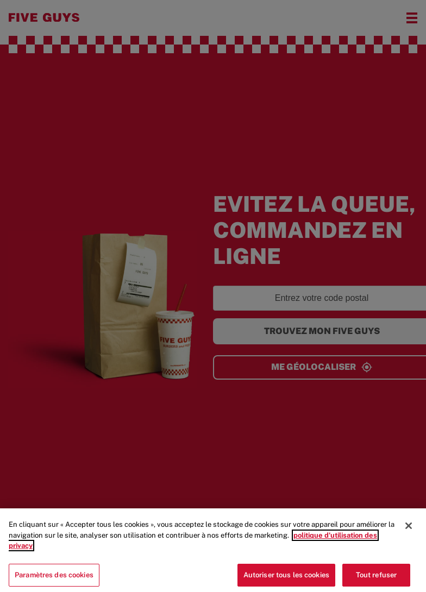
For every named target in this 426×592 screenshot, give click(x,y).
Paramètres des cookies (54, 579)
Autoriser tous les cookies (286, 579)
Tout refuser (376, 579)
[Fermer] (409, 530)
